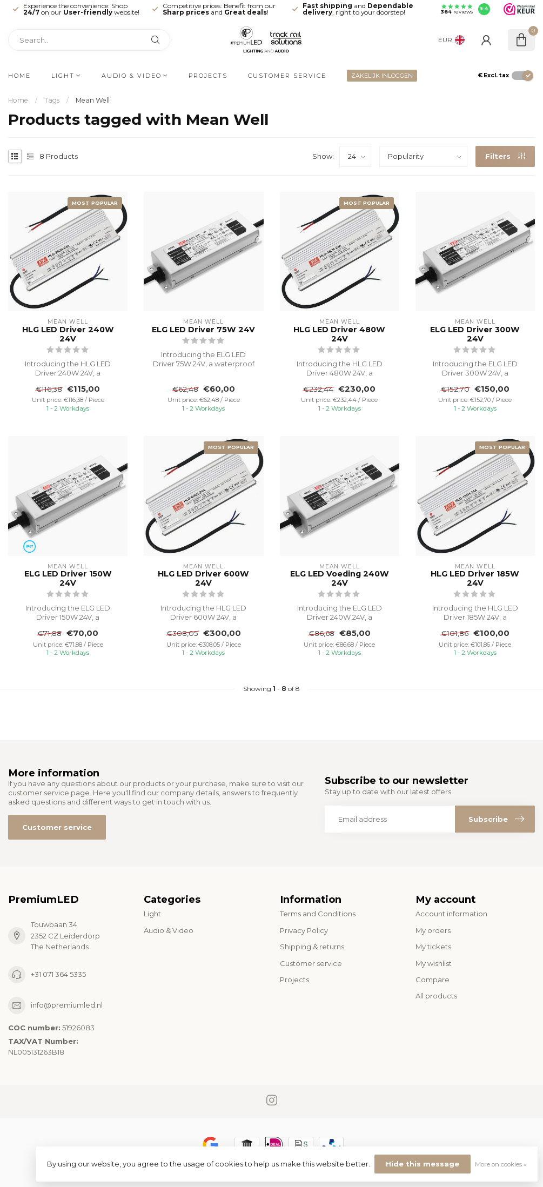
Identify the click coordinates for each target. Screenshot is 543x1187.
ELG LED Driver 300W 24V (475, 334)
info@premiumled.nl (67, 1005)
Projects (208, 75)
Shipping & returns (312, 946)
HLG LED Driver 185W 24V (475, 578)
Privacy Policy (304, 930)
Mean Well (93, 100)
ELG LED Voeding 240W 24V (339, 578)
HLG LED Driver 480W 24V (339, 334)
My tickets (433, 946)
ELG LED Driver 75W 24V (203, 329)
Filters (505, 156)
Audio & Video (132, 75)
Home (19, 75)
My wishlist (433, 963)
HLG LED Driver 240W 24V (68, 334)
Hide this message (422, 1163)
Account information (451, 913)
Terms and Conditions (318, 913)
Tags (51, 100)
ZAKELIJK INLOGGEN (382, 75)
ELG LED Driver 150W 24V (68, 578)
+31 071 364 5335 (58, 974)
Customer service (287, 75)
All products (436, 995)
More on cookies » (501, 1164)
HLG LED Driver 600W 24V (203, 578)
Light (63, 75)
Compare (432, 979)
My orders (433, 930)
